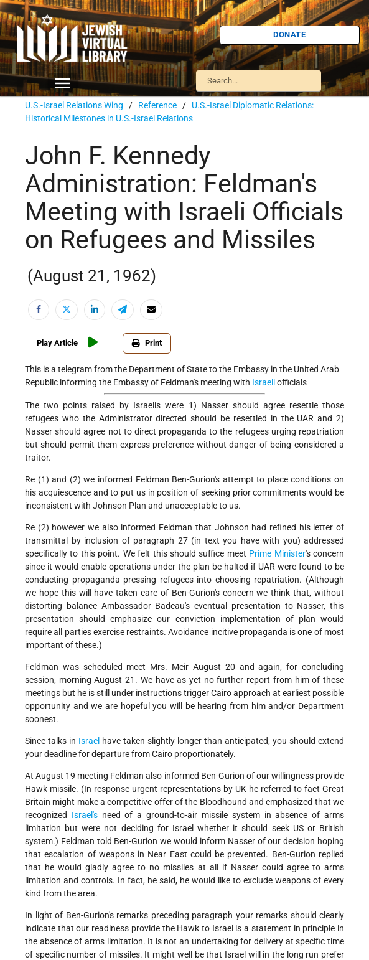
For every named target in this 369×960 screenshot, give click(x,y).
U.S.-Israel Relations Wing (74, 105)
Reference (157, 105)
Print (147, 342)
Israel (89, 741)
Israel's (85, 815)
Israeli (263, 382)
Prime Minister (277, 553)
